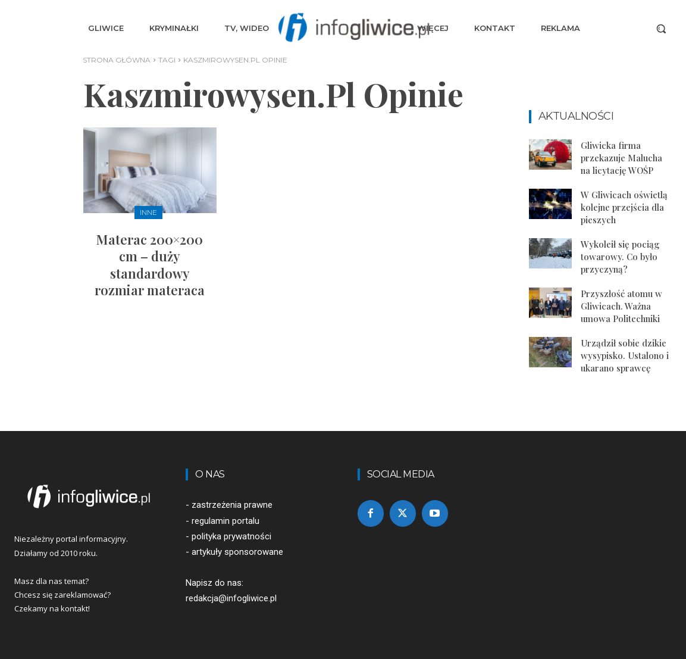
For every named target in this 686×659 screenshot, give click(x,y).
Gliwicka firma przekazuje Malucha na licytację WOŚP (621, 157)
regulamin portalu (225, 521)
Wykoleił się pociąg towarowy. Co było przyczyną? (620, 256)
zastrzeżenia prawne (232, 504)
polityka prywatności (231, 536)
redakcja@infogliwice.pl (231, 598)
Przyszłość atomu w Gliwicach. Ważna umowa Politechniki (621, 306)
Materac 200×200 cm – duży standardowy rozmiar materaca (150, 264)
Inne (148, 212)
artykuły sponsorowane (237, 551)
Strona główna (117, 59)
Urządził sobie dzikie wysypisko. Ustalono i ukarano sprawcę (625, 355)
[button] (661, 28)
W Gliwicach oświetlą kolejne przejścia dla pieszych (624, 207)
